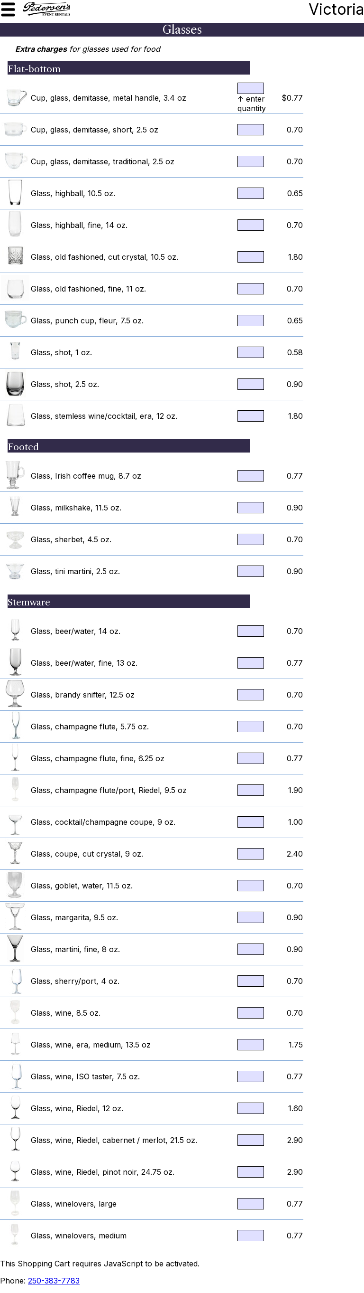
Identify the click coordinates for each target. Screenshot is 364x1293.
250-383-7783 (54, 1280)
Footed (23, 447)
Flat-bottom (34, 69)
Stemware (29, 602)
